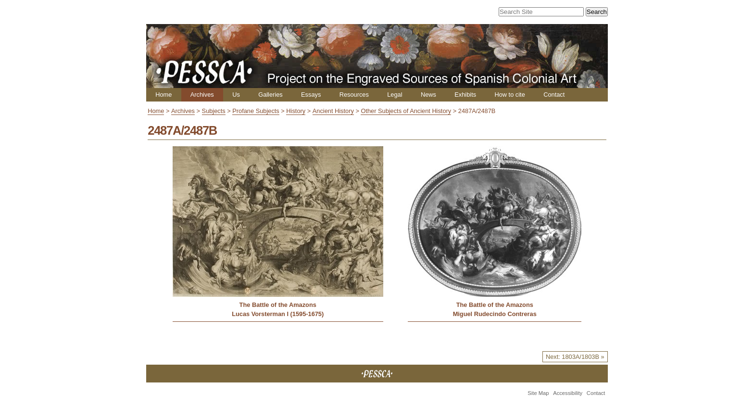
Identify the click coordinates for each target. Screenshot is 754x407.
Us (236, 94)
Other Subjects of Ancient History (406, 110)
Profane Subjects (255, 110)
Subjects (214, 110)
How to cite (509, 94)
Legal (394, 94)
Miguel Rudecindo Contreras (495, 314)
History (295, 110)
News (428, 94)
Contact (554, 94)
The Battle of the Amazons (277, 304)
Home (163, 94)
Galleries (270, 94)
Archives (202, 94)
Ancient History (333, 110)
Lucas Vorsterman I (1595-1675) (278, 314)
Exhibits (465, 94)
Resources (354, 94)
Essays (311, 94)
